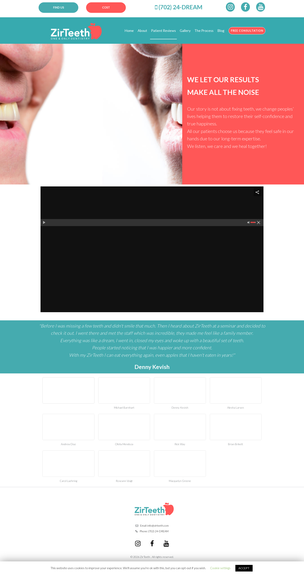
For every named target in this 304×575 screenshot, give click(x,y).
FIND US (58, 7)
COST (106, 7)
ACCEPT (244, 568)
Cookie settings (220, 568)
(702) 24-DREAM (180, 6)
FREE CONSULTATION (246, 31)
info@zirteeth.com (158, 528)
